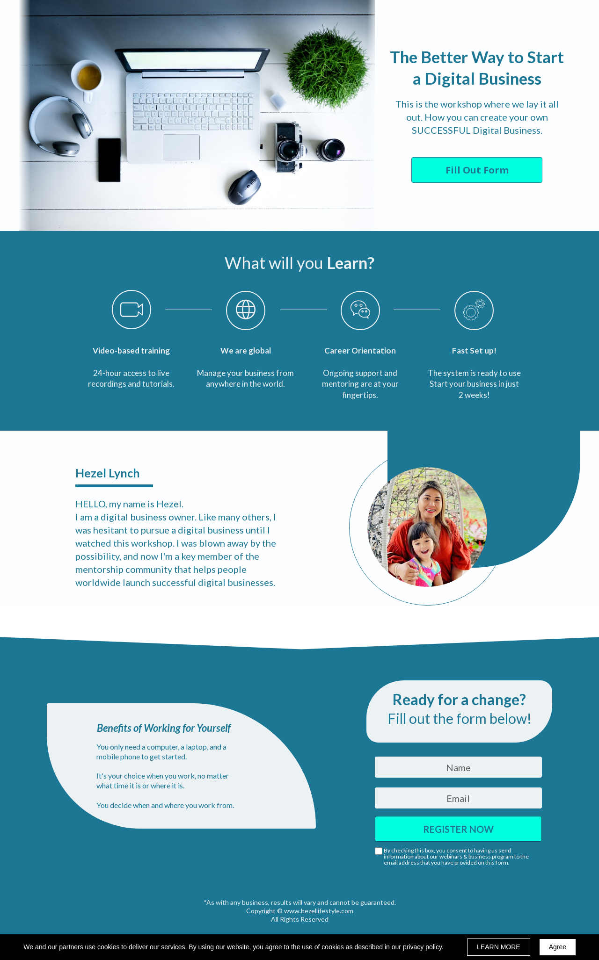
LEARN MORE (498, 947)
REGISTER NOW (458, 828)
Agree (557, 947)
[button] (476, 170)
